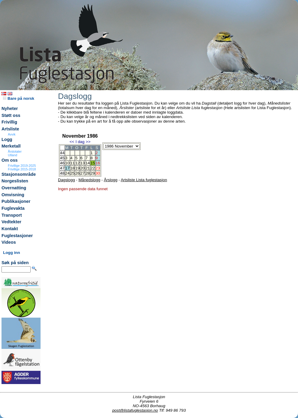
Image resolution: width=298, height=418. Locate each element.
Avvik (11, 134)
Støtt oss (11, 115)
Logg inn (11, 252)
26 (77, 173)
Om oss (10, 160)
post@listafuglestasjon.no (135, 410)
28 (87, 173)
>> (88, 141)
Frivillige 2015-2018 (22, 169)
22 (92, 168)
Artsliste (10, 129)
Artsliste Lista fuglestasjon (144, 180)
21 (87, 168)
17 (67, 168)
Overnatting (14, 187)
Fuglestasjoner (17, 235)
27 (82, 173)
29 (92, 173)
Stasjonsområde (19, 174)
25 (72, 173)
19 (77, 168)
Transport (12, 215)
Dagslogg (66, 180)
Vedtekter (11, 221)
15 (92, 163)
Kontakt (10, 228)
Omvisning (13, 194)
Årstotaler (15, 151)
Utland (12, 155)
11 (72, 163)
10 (67, 163)
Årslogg (110, 180)
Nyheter (10, 108)
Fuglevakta (13, 208)
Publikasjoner (16, 201)
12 (77, 163)
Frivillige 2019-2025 (22, 165)
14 (87, 163)
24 (67, 173)
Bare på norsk (18, 98)
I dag (79, 141)
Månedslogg (89, 180)
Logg (7, 139)
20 (82, 168)
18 (72, 168)
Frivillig (9, 122)
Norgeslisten (15, 180)
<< (71, 141)
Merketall (11, 146)
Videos (9, 242)
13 (82, 163)
